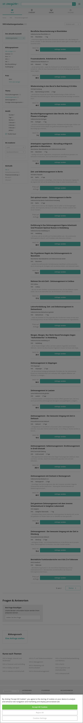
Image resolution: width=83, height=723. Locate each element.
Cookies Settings (40, 718)
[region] (41, 708)
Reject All (40, 712)
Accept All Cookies (39, 707)
